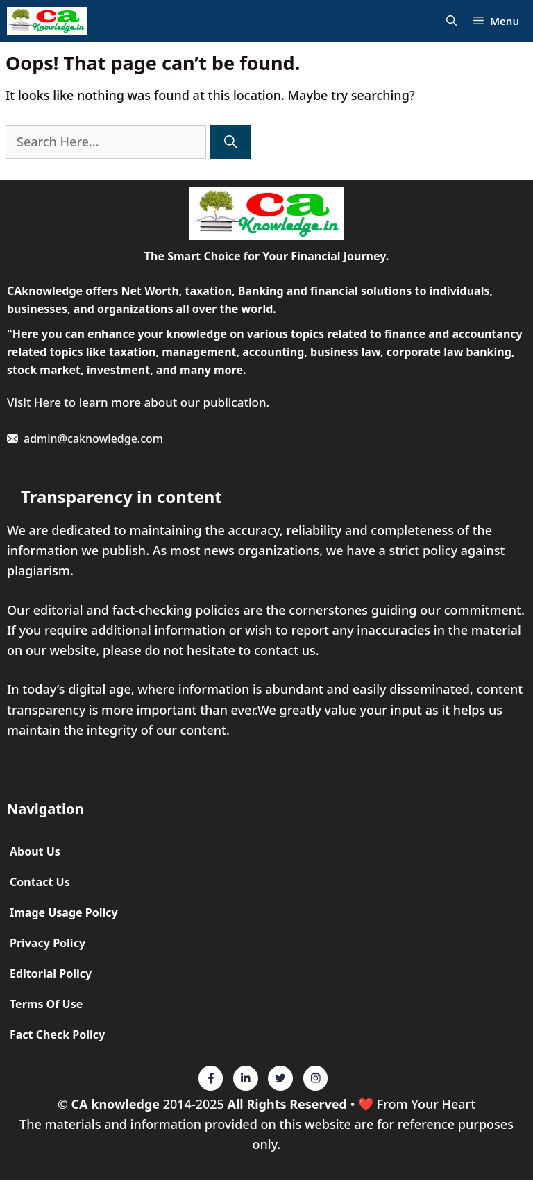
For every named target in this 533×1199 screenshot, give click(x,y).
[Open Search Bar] (451, 21)
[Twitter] (210, 1078)
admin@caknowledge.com (93, 438)
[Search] (230, 142)
